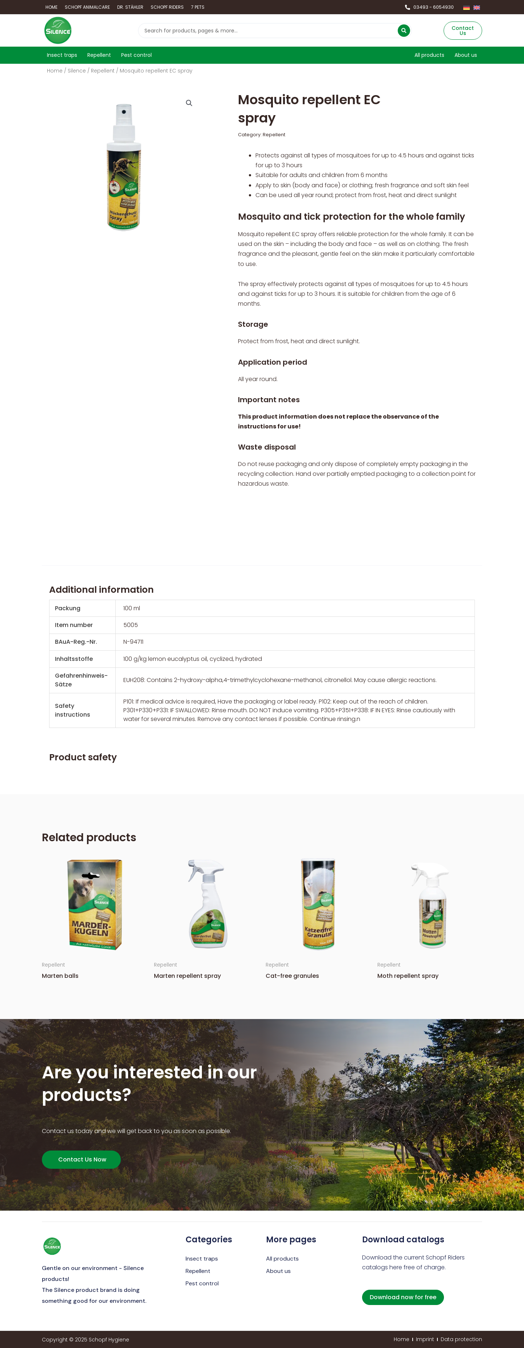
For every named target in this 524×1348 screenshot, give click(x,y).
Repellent (103, 70)
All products (282, 1258)
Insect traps (202, 1258)
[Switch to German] (466, 7)
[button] (189, 103)
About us (278, 1271)
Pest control (202, 1283)
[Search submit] (404, 30)
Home (55, 70)
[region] (262, 664)
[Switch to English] (477, 7)
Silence (77, 70)
